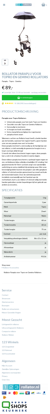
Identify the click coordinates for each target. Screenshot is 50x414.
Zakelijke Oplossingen (10, 369)
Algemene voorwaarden (11, 373)
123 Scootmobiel (8, 354)
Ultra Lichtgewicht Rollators (13, 328)
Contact (5, 295)
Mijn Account (7, 366)
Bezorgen (5, 305)
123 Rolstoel (7, 350)
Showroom (6, 298)
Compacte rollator (9, 331)
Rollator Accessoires (10, 268)
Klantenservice (8, 302)
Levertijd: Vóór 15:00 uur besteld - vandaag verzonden (24, 92)
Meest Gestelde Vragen (11, 312)
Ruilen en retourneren (10, 309)
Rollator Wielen (8, 335)
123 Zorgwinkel (8, 347)
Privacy (5, 376)
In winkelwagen (25, 98)
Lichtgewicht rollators (10, 324)
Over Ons (6, 380)
